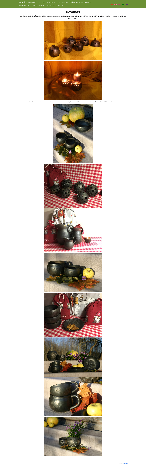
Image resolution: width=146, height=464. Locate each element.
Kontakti (48, 6)
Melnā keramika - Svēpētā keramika (31, 6)
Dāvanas (88, 2)
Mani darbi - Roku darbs (47, 2)
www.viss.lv (126, 463)
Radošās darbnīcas (76, 2)
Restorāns (56, 6)
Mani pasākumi (63, 2)
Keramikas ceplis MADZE (27, 2)
